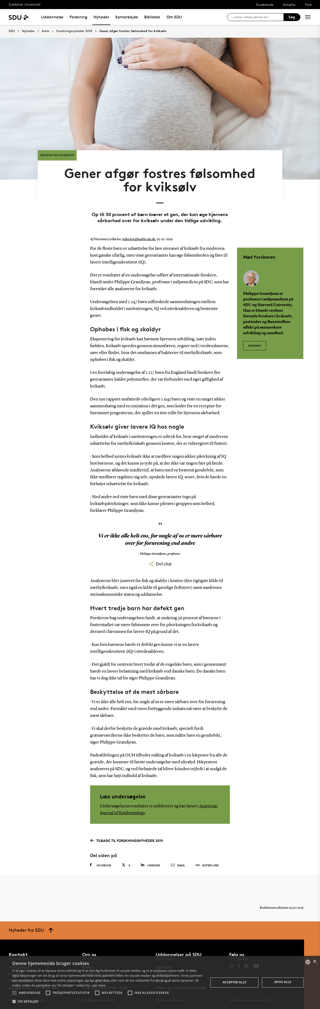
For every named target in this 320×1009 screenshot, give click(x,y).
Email (178, 865)
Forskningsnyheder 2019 (74, 31)
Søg (291, 17)
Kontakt (254, 345)
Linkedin (150, 865)
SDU (12, 31)
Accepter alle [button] (234, 982)
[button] (14, 993)
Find (308, 4)
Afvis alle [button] (282, 982)
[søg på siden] (257, 17)
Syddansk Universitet (25, 4)
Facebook (100, 865)
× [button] (314, 961)
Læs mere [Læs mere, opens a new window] (99, 985)
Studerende (264, 4)
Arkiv (45, 31)
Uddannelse (52, 17)
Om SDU (174, 17)
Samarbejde (126, 17)
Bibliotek (152, 17)
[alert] (160, 982)
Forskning (78, 17)
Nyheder (101, 17)
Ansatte (289, 4)
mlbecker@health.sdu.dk (138, 239)
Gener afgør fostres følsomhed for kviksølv (132, 31)
